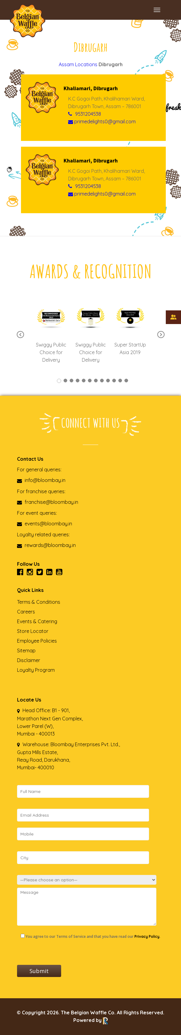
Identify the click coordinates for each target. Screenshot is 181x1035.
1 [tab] (59, 381)
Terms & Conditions (38, 602)
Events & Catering (37, 621)
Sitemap (26, 650)
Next (161, 335)
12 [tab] (126, 380)
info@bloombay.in (41, 480)
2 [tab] (65, 380)
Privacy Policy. (147, 936)
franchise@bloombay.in (47, 502)
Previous (20, 335)
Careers (26, 612)
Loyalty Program (36, 670)
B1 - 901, (61, 710)
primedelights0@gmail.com (102, 121)
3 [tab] (71, 380)
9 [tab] (108, 380)
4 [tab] (77, 380)
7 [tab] (96, 380)
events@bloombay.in (44, 524)
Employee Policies (37, 641)
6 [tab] (90, 380)
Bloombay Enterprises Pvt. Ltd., (84, 744)
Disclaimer (28, 660)
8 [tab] (102, 380)
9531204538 (88, 114)
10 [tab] (114, 380)
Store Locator (32, 631)
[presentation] (63, 953)
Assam (66, 64)
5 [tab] (83, 380)
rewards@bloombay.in (46, 545)
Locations (86, 64)
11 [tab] (120, 380)
